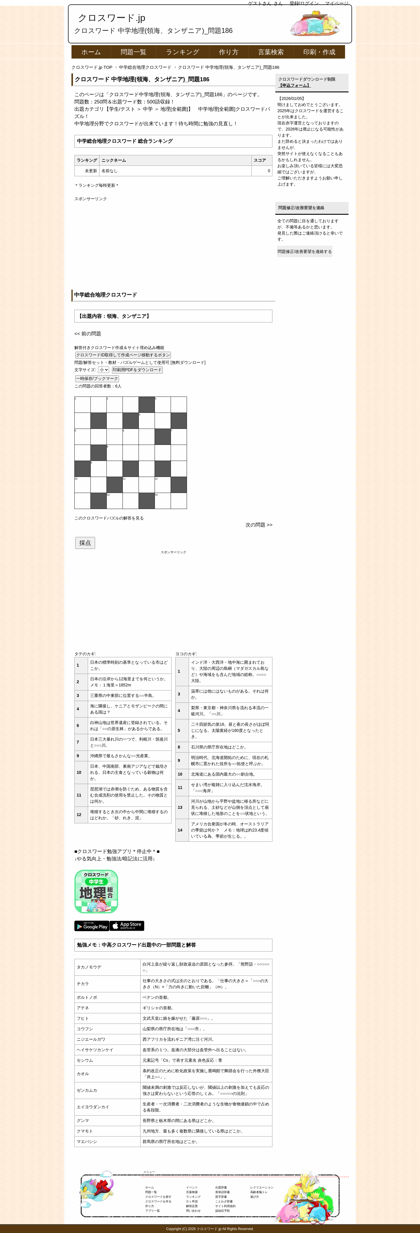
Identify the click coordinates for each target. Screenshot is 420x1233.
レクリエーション (262, 1187)
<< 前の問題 (87, 334)
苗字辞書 (221, 1196)
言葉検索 (271, 52)
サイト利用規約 (225, 1206)
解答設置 (192, 1206)
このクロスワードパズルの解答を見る (109, 518)
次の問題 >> (259, 525)
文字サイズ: (85, 369)
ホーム (91, 52)
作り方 (229, 52)
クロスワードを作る (158, 1201)
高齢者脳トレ (259, 1192)
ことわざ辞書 (224, 1201)
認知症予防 (222, 1210)
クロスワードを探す (158, 1196)
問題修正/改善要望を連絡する (305, 251)
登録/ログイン (304, 3)
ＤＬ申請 (192, 1201)
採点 (85, 543)
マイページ (337, 3)
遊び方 (254, 1196)
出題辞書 (221, 1187)
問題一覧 (133, 52)
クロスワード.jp (111, 18)
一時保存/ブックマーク (97, 378)
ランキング (183, 52)
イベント (192, 1187)
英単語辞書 (222, 1192)
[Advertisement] (173, 242)
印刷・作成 (319, 52)
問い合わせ (193, 1210)
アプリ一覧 (152, 1210)
